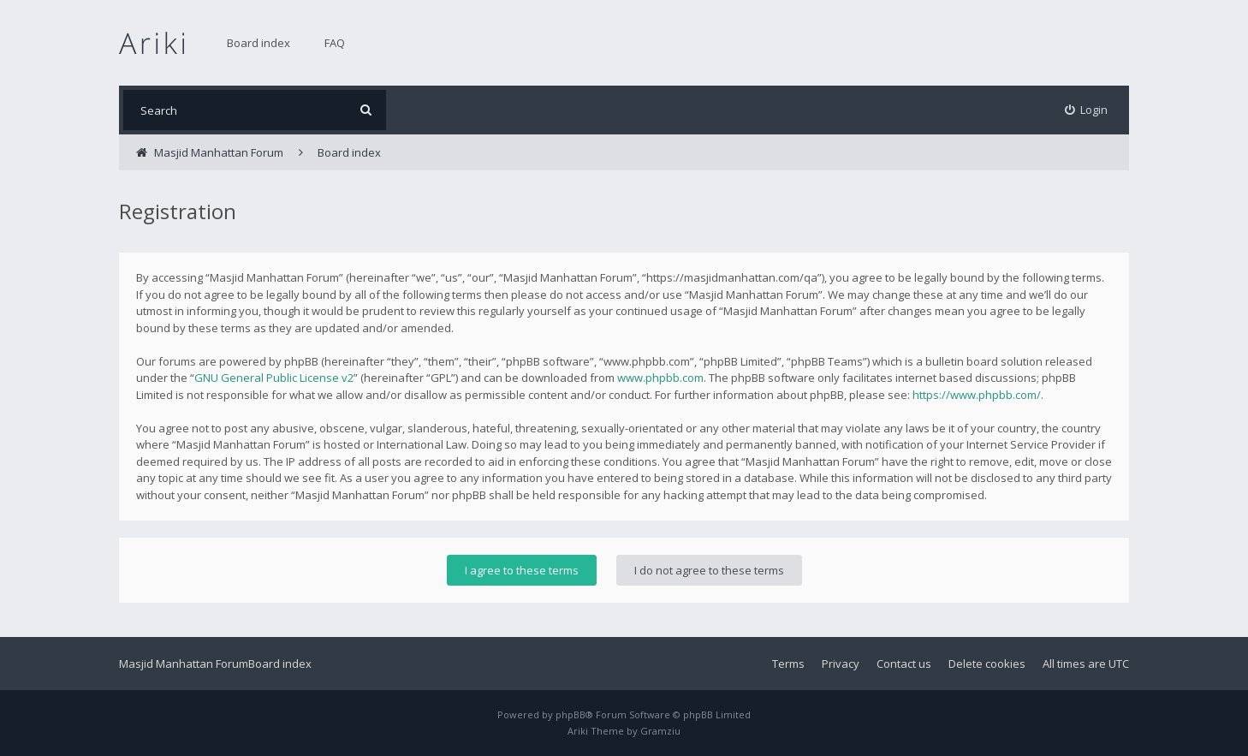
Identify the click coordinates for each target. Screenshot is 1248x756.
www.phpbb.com (660, 377)
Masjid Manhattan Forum (183, 663)
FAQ (334, 43)
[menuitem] (1087, 110)
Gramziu (660, 730)
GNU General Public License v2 (274, 377)
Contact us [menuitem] (904, 663)
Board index (258, 43)
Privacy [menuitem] (840, 663)
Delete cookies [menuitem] (986, 663)
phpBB (570, 714)
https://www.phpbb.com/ (976, 394)
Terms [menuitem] (788, 663)
